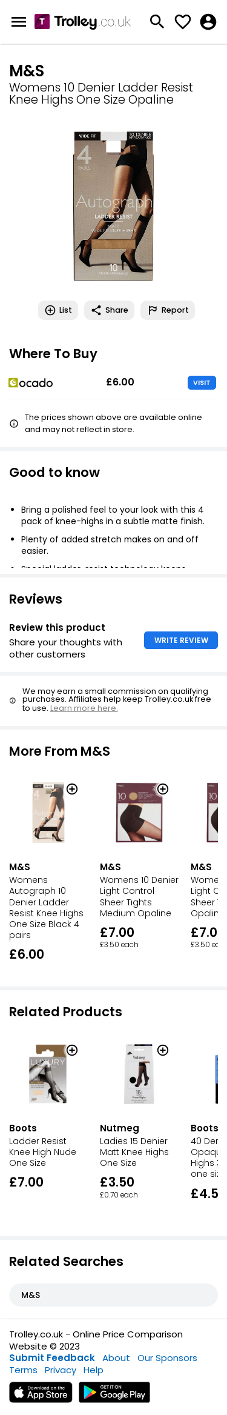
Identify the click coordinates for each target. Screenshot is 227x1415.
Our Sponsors (167, 1357)
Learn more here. (84, 708)
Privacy (60, 1369)
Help (94, 1369)
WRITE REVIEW (181, 640)
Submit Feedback (52, 1357)
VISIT (202, 382)
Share (109, 310)
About (116, 1357)
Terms (23, 1369)
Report (167, 310)
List (58, 310)
